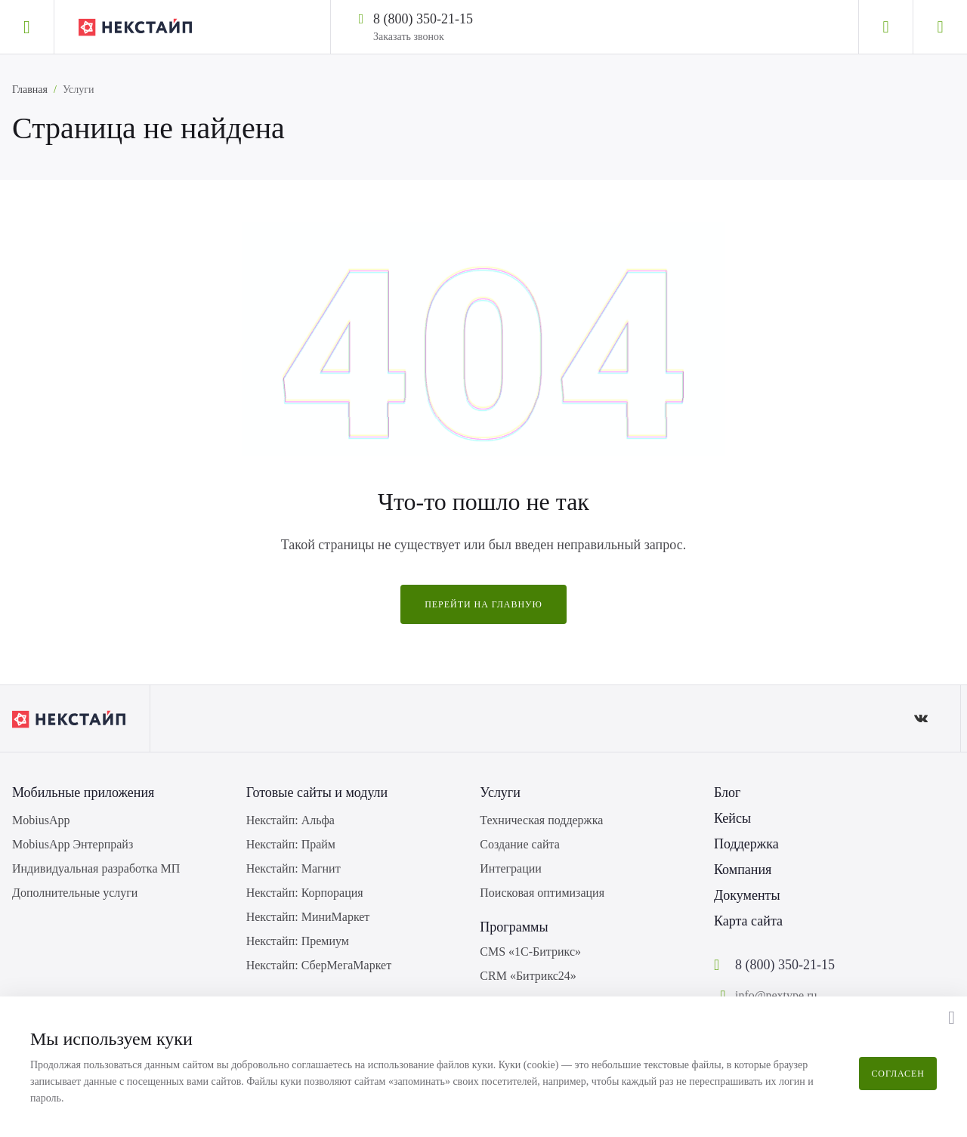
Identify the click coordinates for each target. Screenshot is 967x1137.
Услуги (500, 792)
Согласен (898, 1073)
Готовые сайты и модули (317, 792)
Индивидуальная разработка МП (96, 868)
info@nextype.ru (776, 995)
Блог (727, 792)
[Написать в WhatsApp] (506, 18)
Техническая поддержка (541, 820)
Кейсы (732, 818)
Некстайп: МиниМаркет (308, 916)
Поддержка (746, 843)
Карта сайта (748, 920)
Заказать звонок (408, 36)
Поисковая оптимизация (542, 892)
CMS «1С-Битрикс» (530, 951)
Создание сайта (519, 844)
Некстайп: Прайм (290, 844)
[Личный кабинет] (885, 27)
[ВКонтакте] (921, 718)
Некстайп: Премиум (297, 941)
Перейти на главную (483, 604)
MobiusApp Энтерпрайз (72, 844)
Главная (30, 89)
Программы (514, 927)
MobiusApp (41, 820)
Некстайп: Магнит (293, 868)
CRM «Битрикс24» (528, 975)
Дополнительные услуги (74, 892)
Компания (742, 869)
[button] (951, 1018)
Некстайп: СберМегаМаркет (318, 965)
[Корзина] (940, 27)
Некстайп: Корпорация (304, 892)
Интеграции (511, 868)
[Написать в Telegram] (486, 18)
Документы (747, 895)
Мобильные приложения (83, 792)
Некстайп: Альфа (290, 820)
